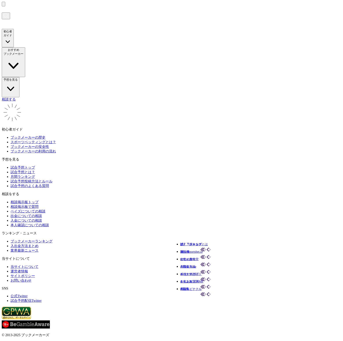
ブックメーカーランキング (31, 241)
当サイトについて (24, 267)
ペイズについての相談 (28, 211)
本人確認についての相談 (29, 225)
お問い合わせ (21, 280)
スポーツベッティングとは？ (33, 142)
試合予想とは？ (22, 172)
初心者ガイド (8, 38)
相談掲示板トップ (24, 202)
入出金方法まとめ (24, 246)
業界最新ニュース (24, 250)
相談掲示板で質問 (24, 206)
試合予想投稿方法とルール (31, 181)
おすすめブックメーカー (13, 62)
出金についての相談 (26, 216)
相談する (9, 99)
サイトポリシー (22, 276)
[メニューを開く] (3, 4)
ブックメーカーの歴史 (28, 137)
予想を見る (11, 87)
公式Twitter (19, 296)
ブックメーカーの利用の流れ (33, 151)
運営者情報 (19, 271)
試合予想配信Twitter (26, 300)
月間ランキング (22, 176)
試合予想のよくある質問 (29, 186)
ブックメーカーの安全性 (29, 146)
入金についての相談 (26, 220)
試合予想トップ (22, 167)
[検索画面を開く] (6, 15)
